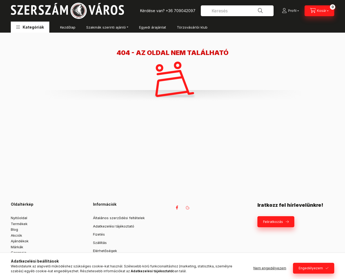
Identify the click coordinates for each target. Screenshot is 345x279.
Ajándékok (20, 241)
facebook (176, 207)
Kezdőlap (67, 27)
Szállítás (100, 242)
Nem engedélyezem (269, 268)
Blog (14, 229)
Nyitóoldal (19, 218)
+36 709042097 (180, 10)
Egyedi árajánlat (152, 27)
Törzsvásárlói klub (192, 27)
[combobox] (237, 10)
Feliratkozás (273, 221)
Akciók (16, 235)
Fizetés (99, 234)
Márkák (17, 247)
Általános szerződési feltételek (119, 218)
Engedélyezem (311, 268)
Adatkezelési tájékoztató (113, 226)
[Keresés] (260, 11)
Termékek (19, 224)
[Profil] (290, 10)
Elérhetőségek (105, 251)
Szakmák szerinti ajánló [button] (106, 27)
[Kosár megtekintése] (319, 10)
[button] (30, 27)
